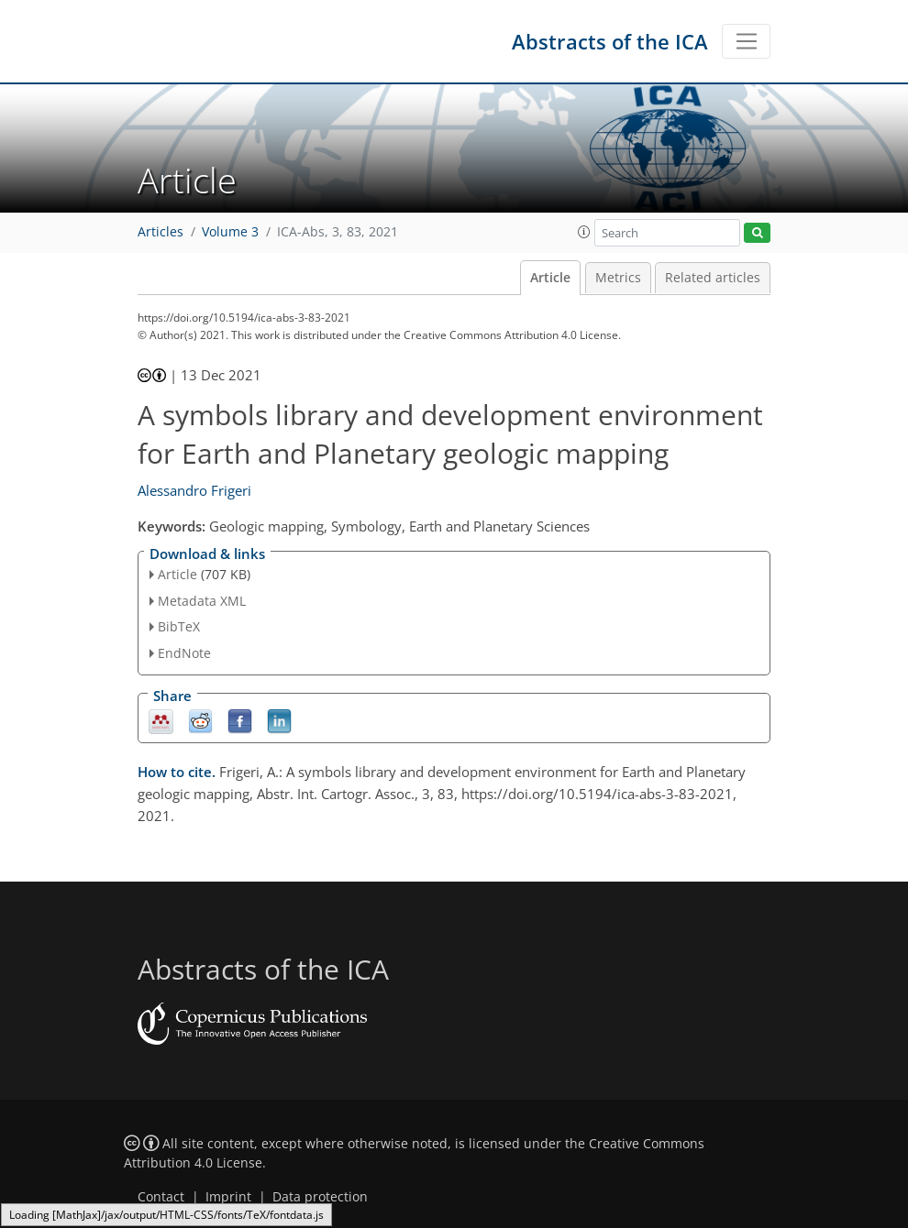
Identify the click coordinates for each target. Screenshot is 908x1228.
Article (550, 277)
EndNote (184, 653)
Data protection (320, 1197)
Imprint (228, 1197)
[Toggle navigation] (746, 41)
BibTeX (179, 626)
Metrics (618, 277)
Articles (160, 232)
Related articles (712, 277)
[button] (584, 232)
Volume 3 (230, 232)
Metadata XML (202, 600)
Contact (161, 1197)
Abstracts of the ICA (610, 41)
